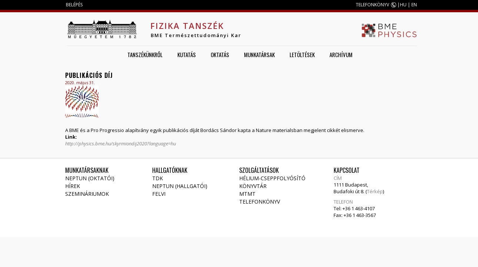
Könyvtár (253, 185)
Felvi (159, 193)
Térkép (375, 191)
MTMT (247, 193)
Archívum (341, 54)
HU (403, 4)
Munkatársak (259, 54)
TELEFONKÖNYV (372, 4)
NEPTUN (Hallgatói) (179, 185)
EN (414, 4)
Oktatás (220, 54)
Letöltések (302, 54)
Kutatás (186, 54)
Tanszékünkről (145, 54)
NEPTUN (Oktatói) (89, 178)
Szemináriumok (87, 193)
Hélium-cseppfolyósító (272, 178)
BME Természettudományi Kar (196, 35)
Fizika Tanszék (187, 25)
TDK (157, 178)
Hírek (72, 185)
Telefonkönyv (259, 201)
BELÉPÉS (74, 4)
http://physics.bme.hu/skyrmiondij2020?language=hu (120, 143)
